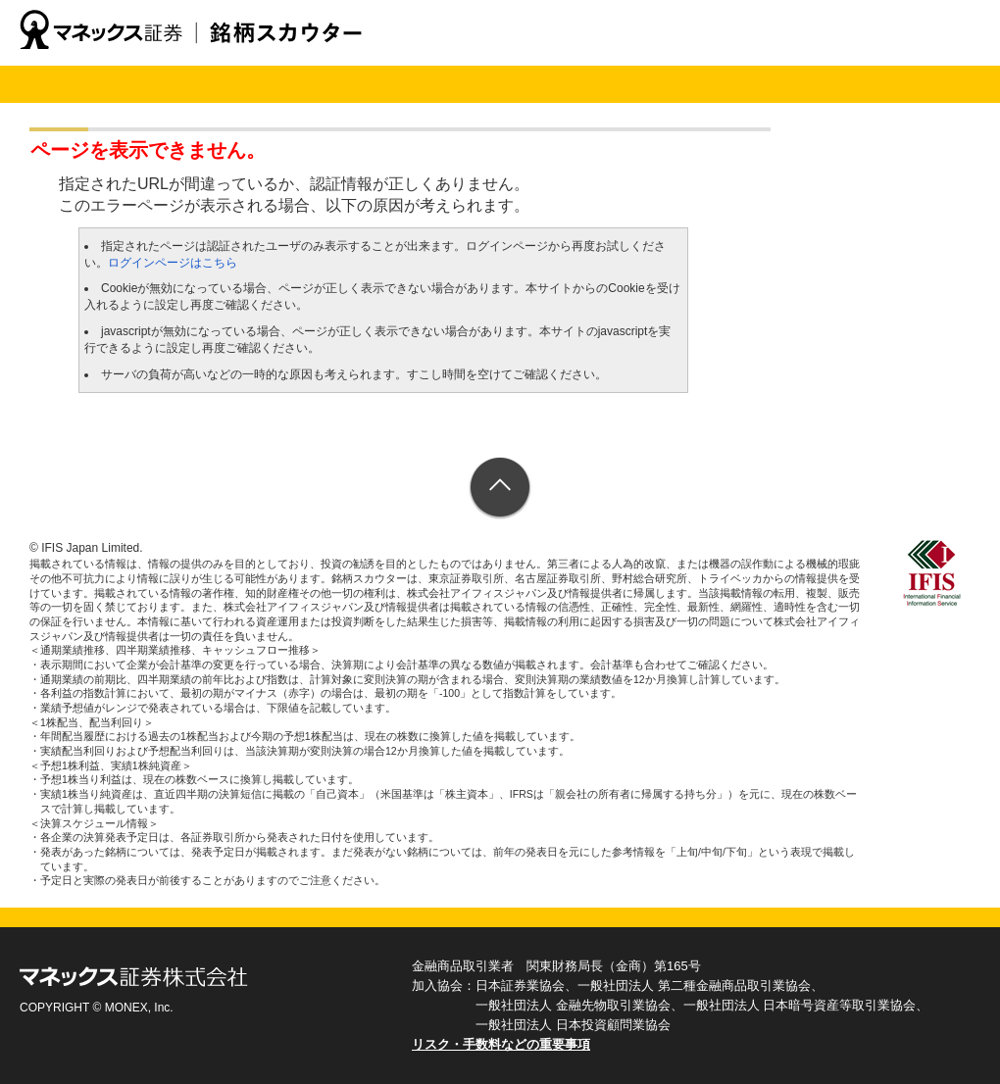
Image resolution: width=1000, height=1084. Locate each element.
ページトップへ (500, 488)
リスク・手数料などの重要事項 (501, 1044)
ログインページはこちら (172, 263)
